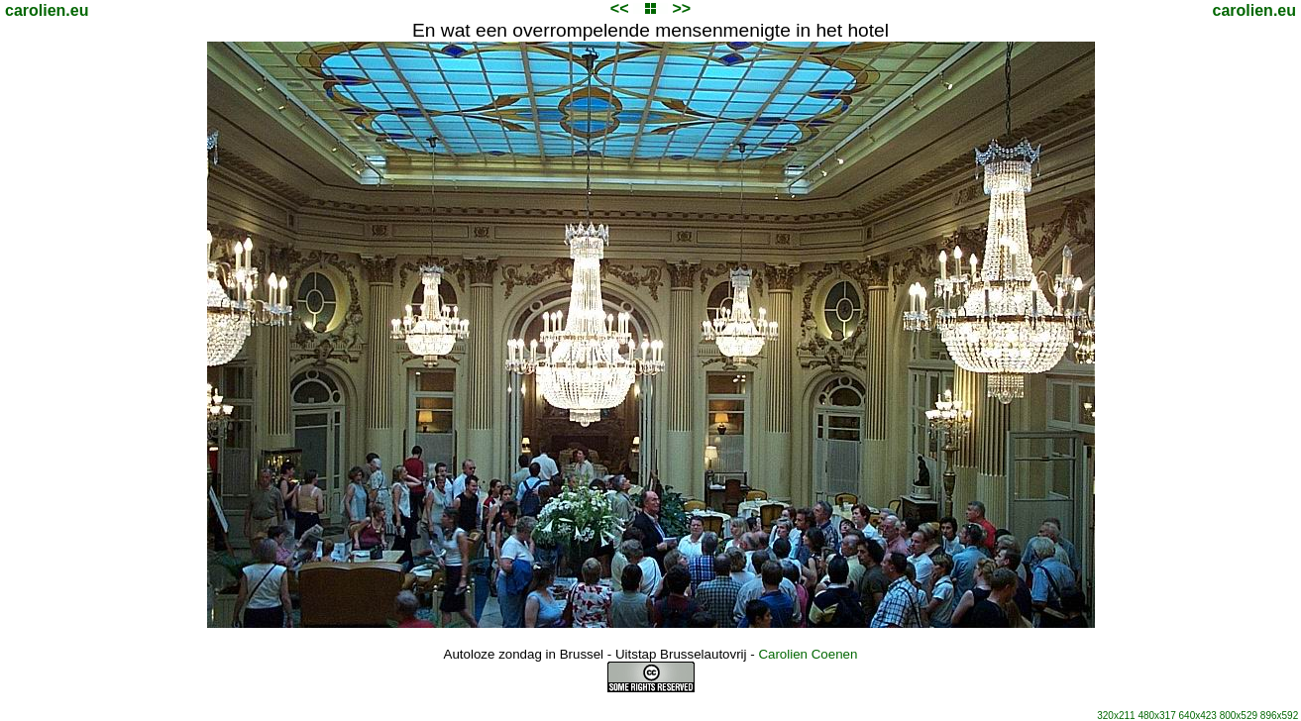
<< (619, 8)
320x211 (1116, 715)
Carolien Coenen (807, 654)
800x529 (1238, 715)
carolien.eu (46, 10)
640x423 (1198, 715)
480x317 (1156, 715)
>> (681, 8)
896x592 (1279, 715)
